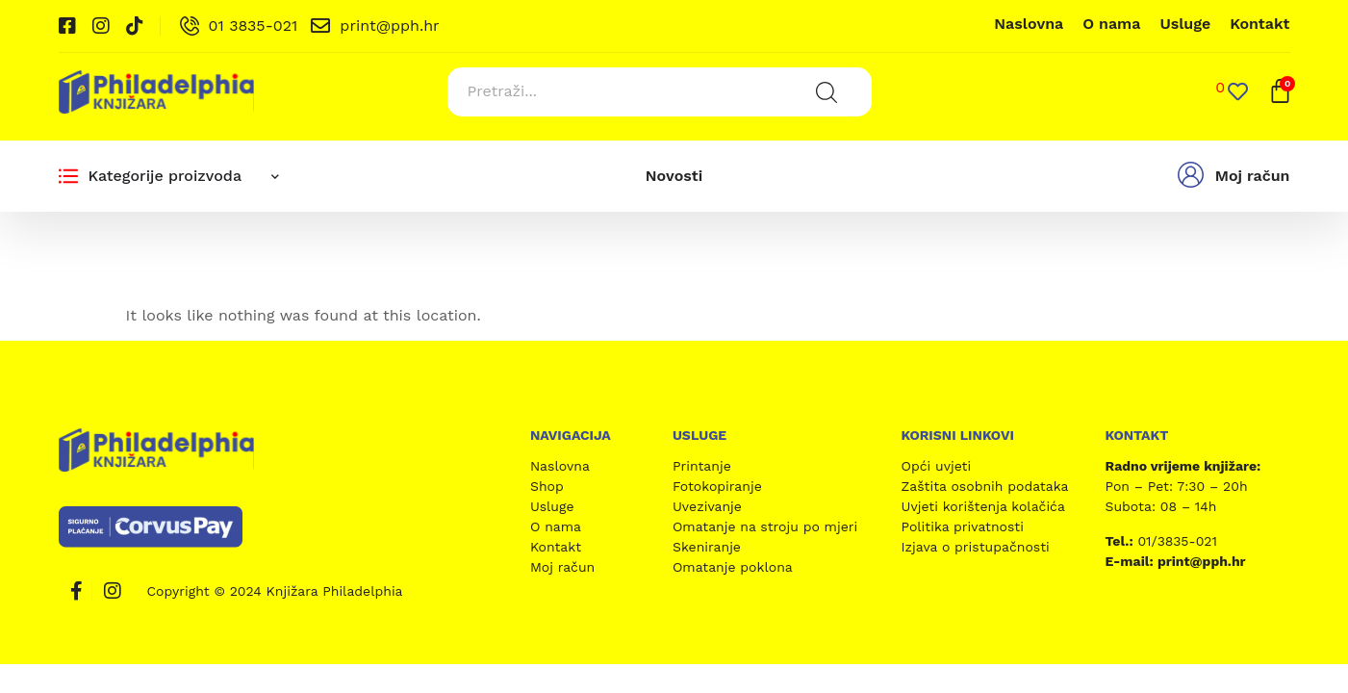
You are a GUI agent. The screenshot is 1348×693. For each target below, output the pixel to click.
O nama (1111, 23)
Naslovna (1028, 23)
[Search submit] (826, 91)
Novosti (674, 175)
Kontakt (1259, 23)
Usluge (1184, 23)
